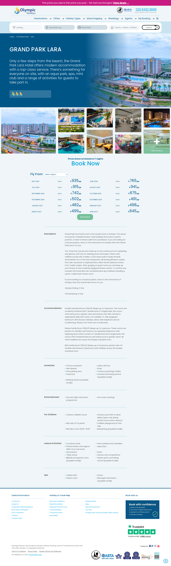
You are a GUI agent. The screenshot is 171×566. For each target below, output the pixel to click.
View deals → (121, 3)
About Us (15, 504)
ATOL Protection (18, 513)
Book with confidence (20, 510)
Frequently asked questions (22, 507)
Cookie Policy (17, 518)
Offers (56, 18)
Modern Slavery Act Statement (50, 551)
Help (87, 504)
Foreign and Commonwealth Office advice (101, 513)
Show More (85, 217)
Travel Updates (55, 510)
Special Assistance (92, 507)
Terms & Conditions (19, 551)
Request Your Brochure (58, 507)
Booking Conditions (57, 501)
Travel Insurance (56, 513)
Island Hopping (94, 18)
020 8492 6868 (146, 9)
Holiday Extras (90, 501)
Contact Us (16, 501)
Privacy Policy (33, 551)
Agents (128, 18)
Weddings (113, 18)
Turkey (12, 37)
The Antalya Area (22, 37)
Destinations (40, 18)
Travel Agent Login (35, 555)
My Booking (144, 18)
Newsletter (54, 515)
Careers (15, 515)
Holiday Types (73, 18)
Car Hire (88, 510)
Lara (32, 37)
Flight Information (56, 504)
